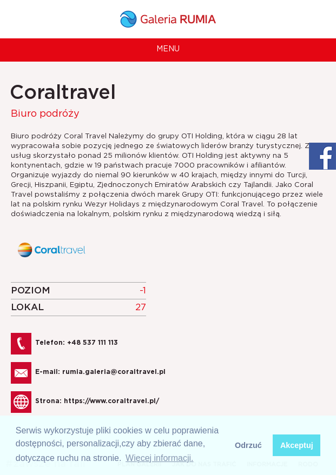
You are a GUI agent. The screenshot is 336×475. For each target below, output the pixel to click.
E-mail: (100, 372)
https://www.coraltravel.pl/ (111, 401)
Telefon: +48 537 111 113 (76, 342)
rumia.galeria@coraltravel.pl (114, 372)
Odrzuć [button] (248, 445)
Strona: (97, 401)
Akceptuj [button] (296, 445)
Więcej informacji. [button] (159, 458)
